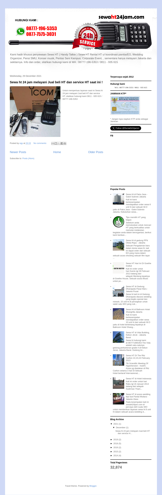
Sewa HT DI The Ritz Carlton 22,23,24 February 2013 (138, 358)
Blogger (93, 486)
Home (57, 152)
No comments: (40, 143)
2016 (116, 447)
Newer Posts (18, 152)
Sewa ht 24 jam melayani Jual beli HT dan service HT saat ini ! (56, 82)
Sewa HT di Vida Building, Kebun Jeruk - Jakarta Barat (138, 335)
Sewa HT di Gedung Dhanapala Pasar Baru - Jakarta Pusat (137, 289)
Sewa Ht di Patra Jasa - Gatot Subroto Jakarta (136, 195)
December (121, 427)
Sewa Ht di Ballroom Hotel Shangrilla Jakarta (138, 310)
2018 (116, 443)
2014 (116, 455)
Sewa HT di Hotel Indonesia (138, 378)
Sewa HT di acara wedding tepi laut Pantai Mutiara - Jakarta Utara (138, 396)
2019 (116, 439)
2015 (116, 451)
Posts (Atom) (28, 158)
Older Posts (95, 152)
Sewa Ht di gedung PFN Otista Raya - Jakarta (137, 241)
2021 (116, 424)
